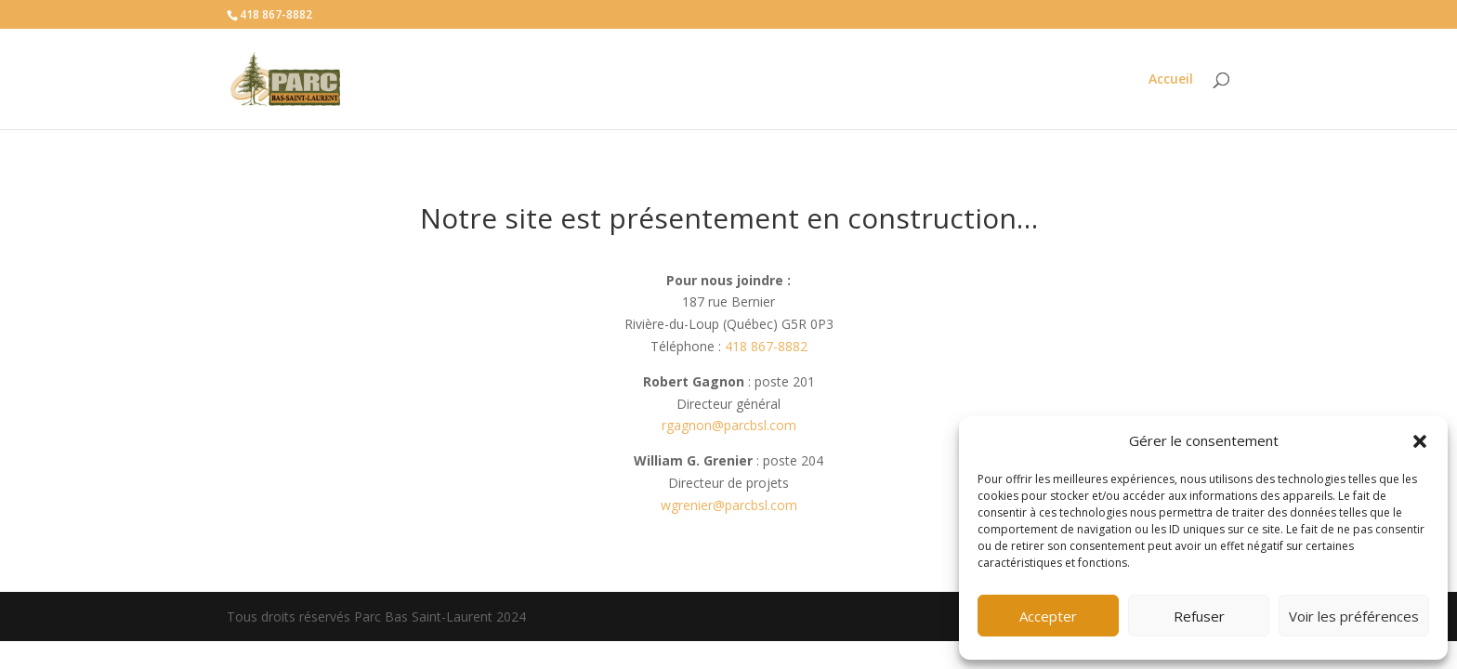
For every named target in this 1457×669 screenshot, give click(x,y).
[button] (1420, 441)
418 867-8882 (766, 346)
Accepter (1048, 616)
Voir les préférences (1354, 616)
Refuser (1199, 616)
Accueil (1171, 79)
